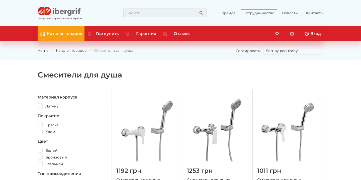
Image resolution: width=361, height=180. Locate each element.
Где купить (107, 33)
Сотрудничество (259, 13)
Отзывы (182, 33)
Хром (50, 132)
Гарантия (146, 33)
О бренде (227, 13)
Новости (290, 13)
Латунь (51, 106)
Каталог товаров (71, 50)
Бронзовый (56, 157)
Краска (51, 125)
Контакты (314, 13)
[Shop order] (293, 51)
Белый (51, 150)
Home (43, 50)
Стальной (54, 164)
